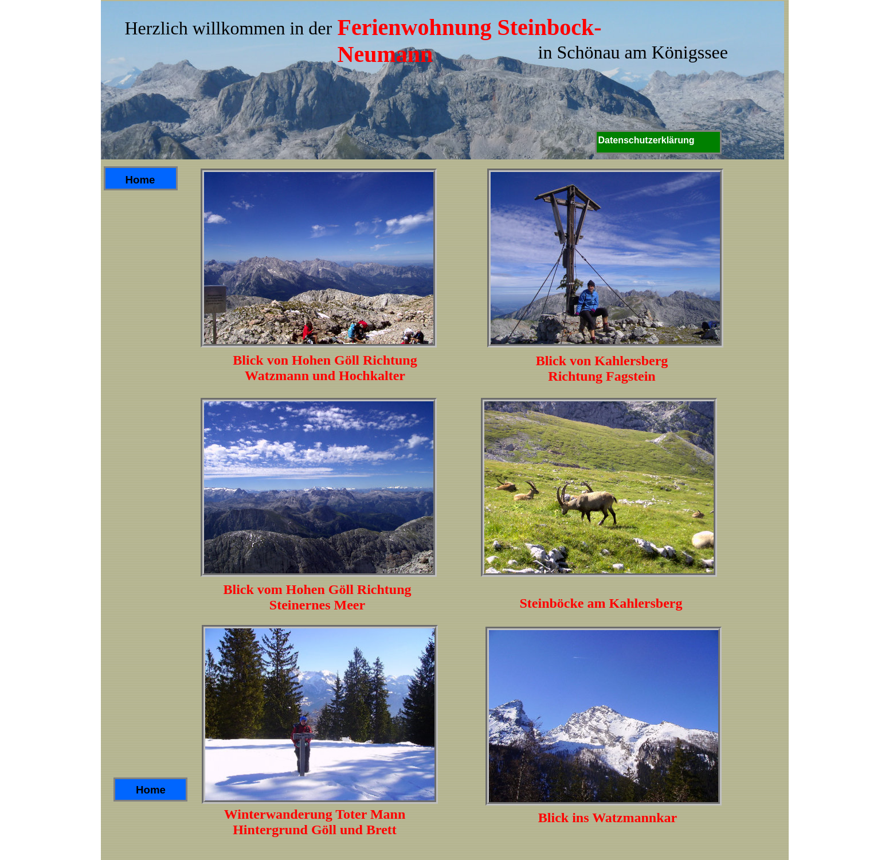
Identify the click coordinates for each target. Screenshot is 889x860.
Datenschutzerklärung (646, 140)
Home (151, 790)
